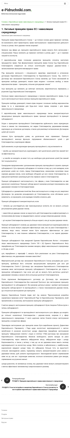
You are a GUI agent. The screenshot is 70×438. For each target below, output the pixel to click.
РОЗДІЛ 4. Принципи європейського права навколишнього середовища (37, 381)
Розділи (4, 414)
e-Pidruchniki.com (16, 10)
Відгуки (4, 422)
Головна (4, 22)
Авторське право (7, 418)
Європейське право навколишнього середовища (26, 22)
